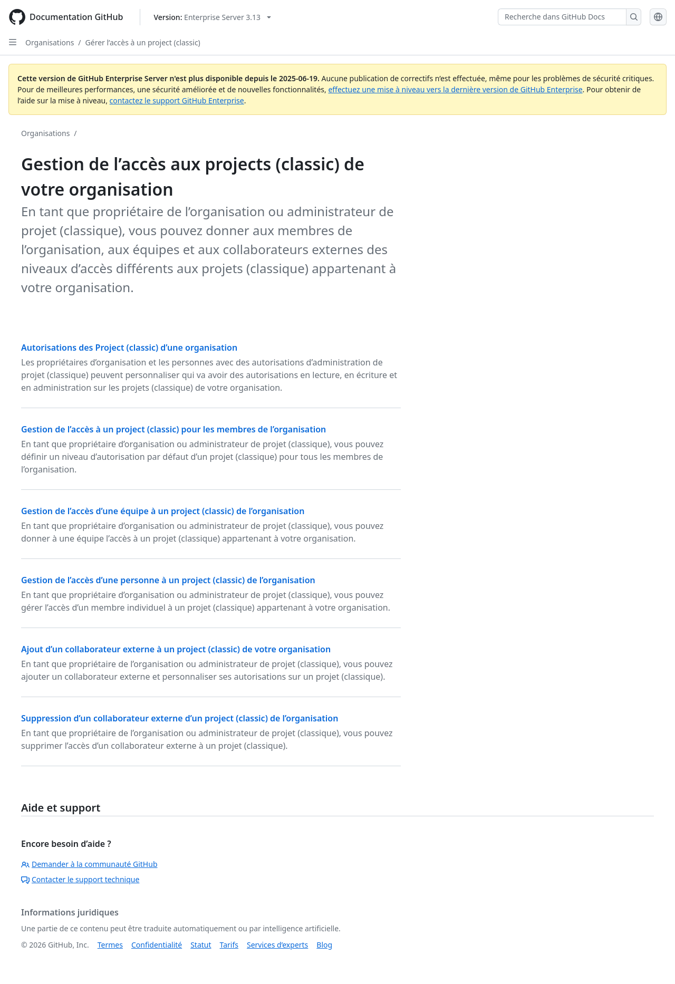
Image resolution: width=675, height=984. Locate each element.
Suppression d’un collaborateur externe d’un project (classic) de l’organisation (179, 718)
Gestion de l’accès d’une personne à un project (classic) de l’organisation (168, 580)
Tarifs (229, 945)
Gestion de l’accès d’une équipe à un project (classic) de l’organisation (162, 511)
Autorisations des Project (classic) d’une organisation (129, 347)
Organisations (49, 42)
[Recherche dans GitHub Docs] (562, 17)
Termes (110, 945)
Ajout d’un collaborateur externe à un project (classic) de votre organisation (176, 649)
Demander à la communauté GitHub (89, 864)
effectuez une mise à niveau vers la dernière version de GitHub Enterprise (455, 89)
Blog (324, 945)
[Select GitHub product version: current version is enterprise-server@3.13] (212, 17)
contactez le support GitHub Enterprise (177, 100)
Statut (200, 945)
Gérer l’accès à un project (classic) (142, 42)
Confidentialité (156, 945)
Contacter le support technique (80, 879)
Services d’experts (277, 945)
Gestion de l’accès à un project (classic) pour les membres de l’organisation (173, 429)
